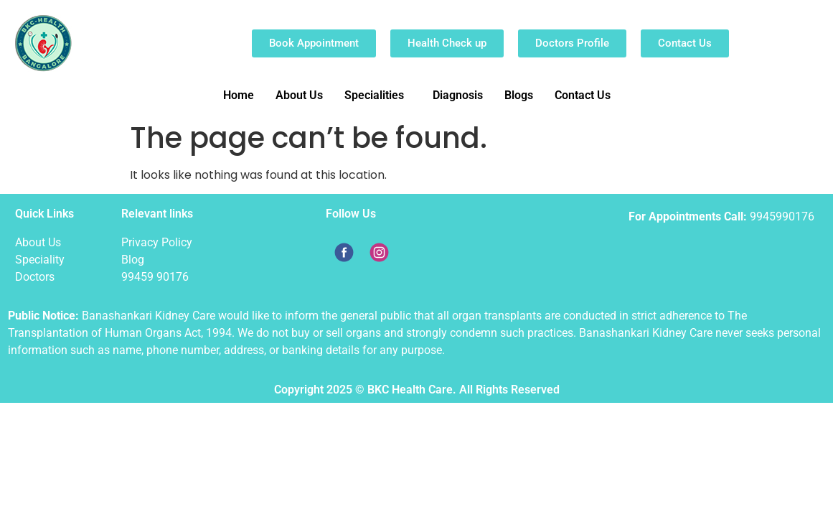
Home (238, 95)
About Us (299, 95)
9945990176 (782, 216)
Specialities (374, 95)
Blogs (518, 95)
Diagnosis (458, 95)
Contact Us (583, 95)
